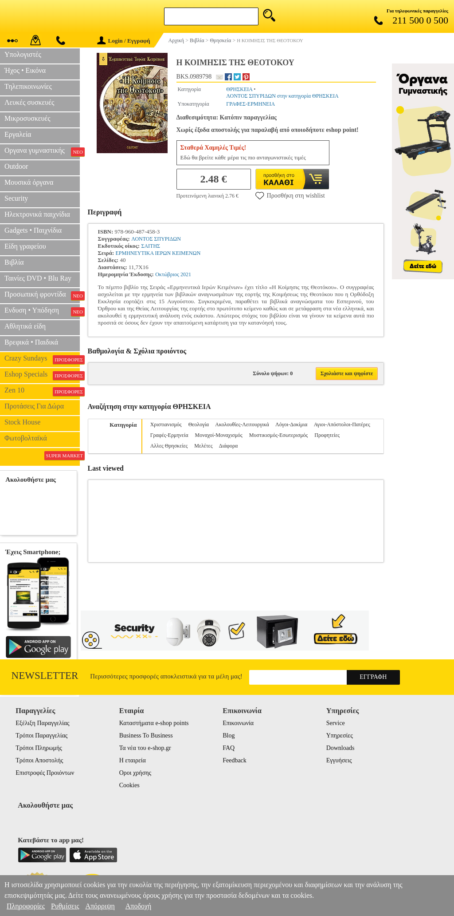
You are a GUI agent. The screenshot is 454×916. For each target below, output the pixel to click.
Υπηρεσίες (339, 735)
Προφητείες (327, 435)
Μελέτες (203, 446)
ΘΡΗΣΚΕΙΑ (239, 89)
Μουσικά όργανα (28, 182)
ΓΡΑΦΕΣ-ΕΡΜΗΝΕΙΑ (250, 104)
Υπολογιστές (22, 54)
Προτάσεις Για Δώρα (34, 406)
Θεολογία (198, 424)
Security (16, 198)
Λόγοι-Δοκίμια (291, 424)
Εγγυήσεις (339, 760)
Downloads (340, 748)
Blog (229, 735)
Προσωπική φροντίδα (42, 295)
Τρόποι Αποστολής (39, 760)
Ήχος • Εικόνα (25, 70)
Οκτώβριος (167, 274)
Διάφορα (228, 446)
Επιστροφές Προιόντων (45, 772)
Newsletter (45, 675)
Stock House (22, 422)
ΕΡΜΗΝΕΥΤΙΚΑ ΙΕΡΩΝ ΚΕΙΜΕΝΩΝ (157, 253)
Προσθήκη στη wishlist (290, 195)
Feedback (235, 760)
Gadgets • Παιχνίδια (33, 230)
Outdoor (16, 166)
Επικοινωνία (238, 723)
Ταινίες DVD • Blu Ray (37, 278)
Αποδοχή (138, 906)
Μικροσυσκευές (27, 118)
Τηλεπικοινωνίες (28, 86)
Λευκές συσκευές (29, 102)
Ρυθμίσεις (65, 906)
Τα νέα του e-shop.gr (145, 748)
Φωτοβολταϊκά (25, 438)
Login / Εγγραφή (123, 40)
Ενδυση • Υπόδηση (42, 311)
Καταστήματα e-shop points (154, 723)
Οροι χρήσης (135, 772)
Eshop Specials (42, 375)
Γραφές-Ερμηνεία (169, 435)
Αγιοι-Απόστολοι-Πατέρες (342, 424)
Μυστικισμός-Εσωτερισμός (278, 435)
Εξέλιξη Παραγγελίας (42, 723)
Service (335, 723)
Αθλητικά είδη (25, 326)
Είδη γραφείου (25, 246)
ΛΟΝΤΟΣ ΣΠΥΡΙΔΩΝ (156, 239)
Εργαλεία (17, 134)
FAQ (229, 748)
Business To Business (146, 735)
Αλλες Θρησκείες (169, 446)
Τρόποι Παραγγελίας (41, 735)
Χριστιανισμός (166, 424)
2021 (185, 274)
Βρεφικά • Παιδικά (31, 342)
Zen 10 (42, 391)
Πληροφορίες (26, 906)
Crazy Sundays (42, 359)
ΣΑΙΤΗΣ (150, 246)
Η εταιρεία (132, 760)
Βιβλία (14, 262)
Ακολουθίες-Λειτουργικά (242, 424)
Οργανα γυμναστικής (42, 151)
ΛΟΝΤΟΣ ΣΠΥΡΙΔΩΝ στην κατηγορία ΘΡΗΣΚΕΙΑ (282, 96)
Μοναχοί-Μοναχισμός (219, 435)
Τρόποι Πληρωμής (39, 748)
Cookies (129, 785)
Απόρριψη (99, 906)
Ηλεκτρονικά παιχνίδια (37, 214)
